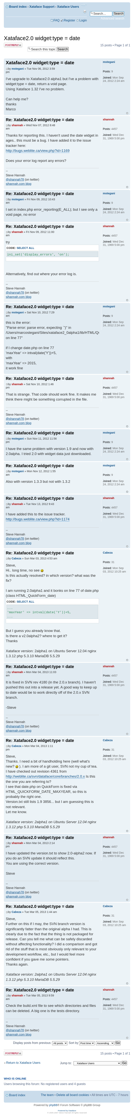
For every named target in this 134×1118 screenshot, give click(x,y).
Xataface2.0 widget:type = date (42, 38)
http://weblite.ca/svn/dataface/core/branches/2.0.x (45, 776)
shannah (17, 125)
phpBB (53, 1105)
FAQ (57, 20)
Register (69, 20)
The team (47, 1095)
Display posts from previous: (40, 1042)
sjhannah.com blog (18, 183)
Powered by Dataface (67, 1111)
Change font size (84, 5)
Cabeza (16, 558)
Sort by (82, 1042)
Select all (25, 247)
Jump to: (66, 1063)
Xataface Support (41, 6)
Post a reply (13, 45)
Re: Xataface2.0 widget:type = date (40, 119)
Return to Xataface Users (23, 1062)
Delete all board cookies (72, 1095)
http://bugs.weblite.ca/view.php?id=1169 (38, 151)
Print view (85, 11)
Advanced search (112, 18)
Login (83, 20)
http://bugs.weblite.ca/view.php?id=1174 (38, 519)
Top (127, 113)
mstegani (18, 68)
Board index (18, 6)
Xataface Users (68, 6)
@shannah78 (15, 179)
